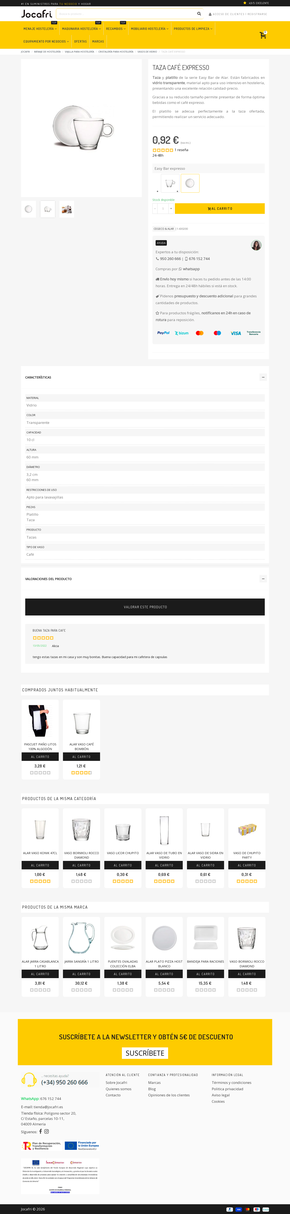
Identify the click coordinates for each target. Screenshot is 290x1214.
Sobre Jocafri (116, 1082)
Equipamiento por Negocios (45, 41)
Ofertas (80, 41)
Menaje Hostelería (40, 26)
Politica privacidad (227, 1088)
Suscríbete (145, 1053)
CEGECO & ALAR (164, 229)
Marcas (98, 41)
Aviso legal (221, 1095)
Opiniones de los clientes (169, 1095)
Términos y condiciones (231, 1082)
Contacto (113, 1095)
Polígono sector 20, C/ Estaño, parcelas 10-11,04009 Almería (48, 1118)
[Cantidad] (163, 208)
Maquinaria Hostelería (81, 26)
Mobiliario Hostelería (148, 29)
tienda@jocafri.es (48, 1106)
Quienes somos (118, 1088)
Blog (152, 1088)
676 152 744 (50, 1098)
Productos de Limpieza (191, 29)
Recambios (116, 26)
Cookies (218, 1101)
